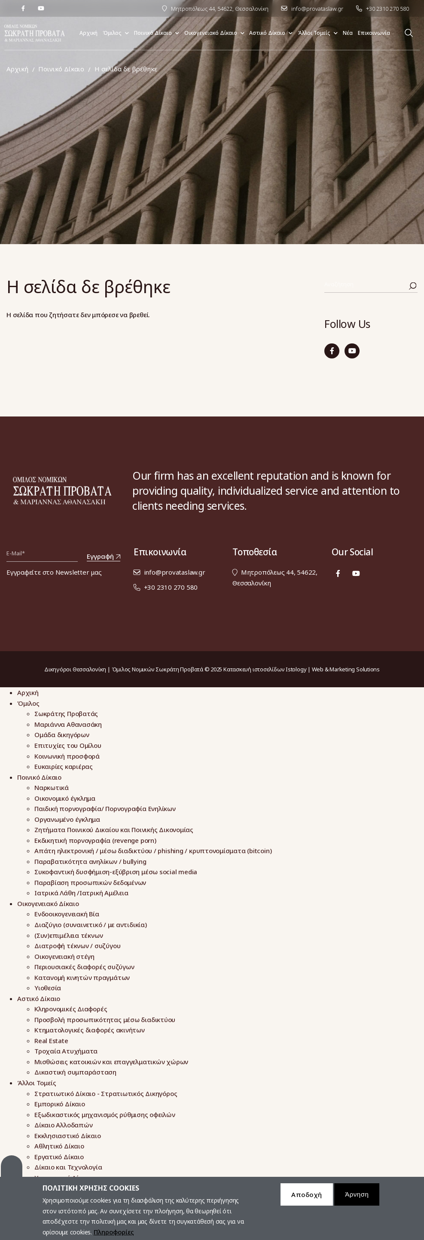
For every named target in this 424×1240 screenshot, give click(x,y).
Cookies (11, 1170)
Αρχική (17, 69)
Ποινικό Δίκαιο (61, 69)
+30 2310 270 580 (387, 8)
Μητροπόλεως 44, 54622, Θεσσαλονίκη (219, 8)
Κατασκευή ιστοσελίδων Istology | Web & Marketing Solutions (301, 669)
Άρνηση (357, 1198)
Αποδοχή (306, 1198)
